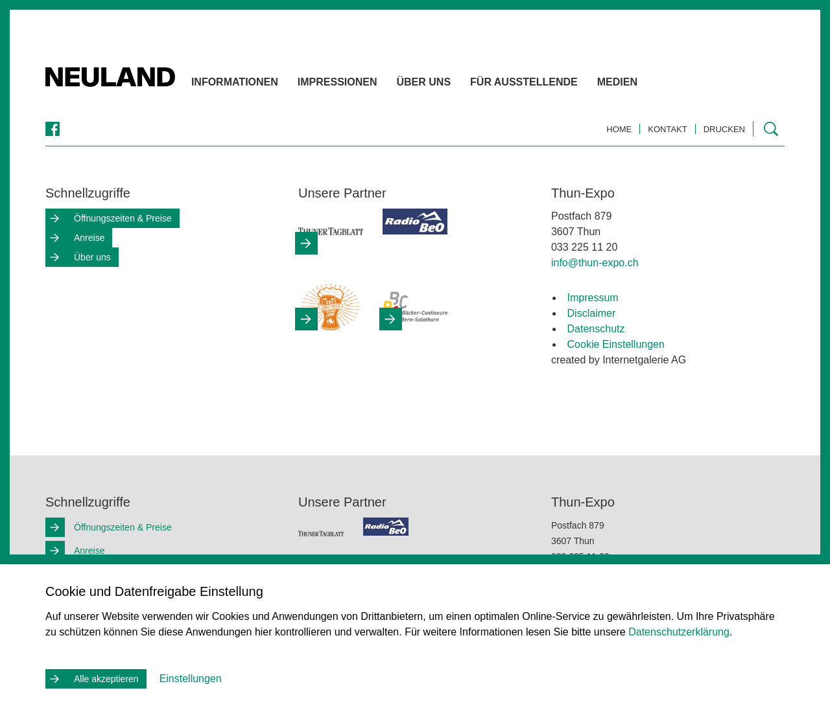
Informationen (257, 84)
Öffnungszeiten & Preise (123, 218)
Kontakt (667, 129)
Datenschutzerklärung (678, 631)
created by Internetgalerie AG (618, 359)
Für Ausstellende (546, 84)
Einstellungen (191, 678)
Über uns (447, 84)
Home (619, 129)
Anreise (89, 238)
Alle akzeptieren (106, 679)
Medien (640, 84)
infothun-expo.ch (595, 262)
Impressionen (360, 84)
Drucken (724, 129)
